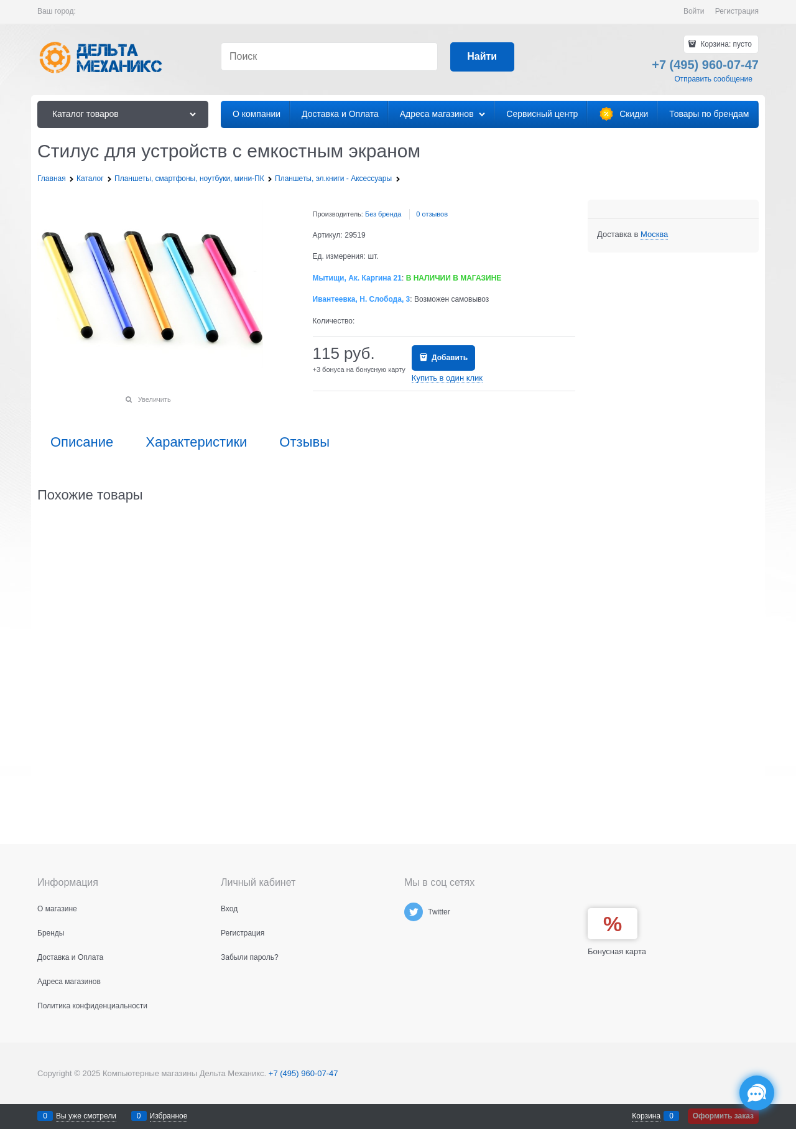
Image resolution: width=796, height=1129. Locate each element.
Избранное (169, 1116)
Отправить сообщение (713, 79)
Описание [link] (81, 442)
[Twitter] (413, 912)
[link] (654, 234)
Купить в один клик (447, 378)
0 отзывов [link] (432, 214)
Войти (694, 11)
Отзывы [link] (304, 442)
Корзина (646, 1116)
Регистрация (737, 11)
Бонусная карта (617, 951)
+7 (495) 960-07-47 (303, 1073)
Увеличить (154, 399)
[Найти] (482, 57)
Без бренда (383, 214)
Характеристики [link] (196, 442)
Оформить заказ (723, 1116)
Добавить (449, 357)
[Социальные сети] (756, 1093)
